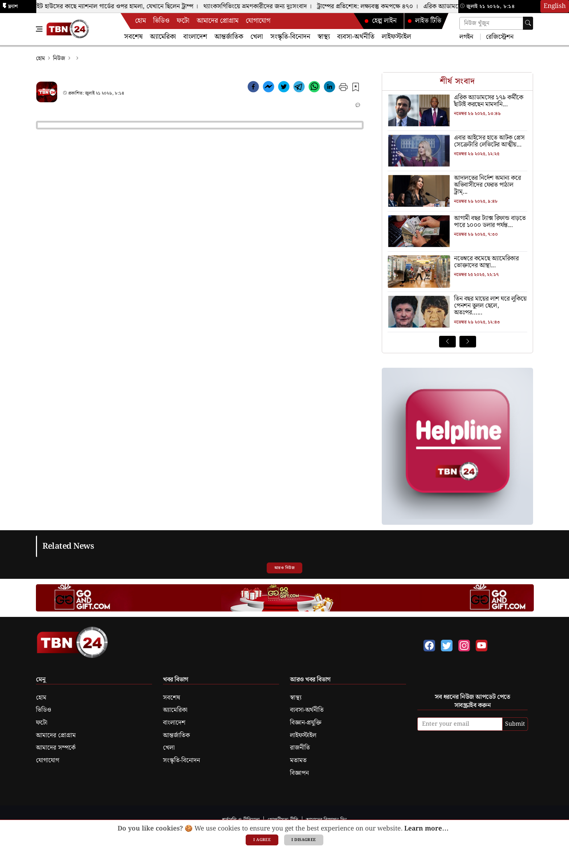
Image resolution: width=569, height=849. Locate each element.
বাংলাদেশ (195, 36)
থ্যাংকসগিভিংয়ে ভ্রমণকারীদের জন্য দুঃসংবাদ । (260, 6)
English (555, 6)
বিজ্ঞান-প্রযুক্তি (306, 723)
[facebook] (253, 88)
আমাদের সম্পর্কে (55, 748)
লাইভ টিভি (424, 20)
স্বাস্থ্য (324, 36)
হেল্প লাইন (380, 20)
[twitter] (284, 88)
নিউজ (59, 58)
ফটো (183, 20)
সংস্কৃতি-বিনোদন (290, 36)
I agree (262, 840)
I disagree (303, 840)
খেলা (256, 36)
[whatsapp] (314, 88)
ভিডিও (161, 20)
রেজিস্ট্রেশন (499, 36)
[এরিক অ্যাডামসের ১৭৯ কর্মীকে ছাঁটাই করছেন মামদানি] (457, 101)
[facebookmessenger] (268, 88)
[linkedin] (329, 88)
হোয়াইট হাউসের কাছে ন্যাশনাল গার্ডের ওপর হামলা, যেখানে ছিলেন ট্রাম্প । (114, 6)
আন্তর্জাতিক (228, 36)
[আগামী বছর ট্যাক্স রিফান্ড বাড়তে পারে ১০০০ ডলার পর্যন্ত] (457, 222)
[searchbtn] (528, 23)
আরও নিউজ (284, 568)
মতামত (298, 760)
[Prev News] (447, 341)
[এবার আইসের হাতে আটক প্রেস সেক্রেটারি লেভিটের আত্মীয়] (457, 142)
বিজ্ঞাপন (299, 773)
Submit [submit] (515, 724)
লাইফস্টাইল (396, 36)
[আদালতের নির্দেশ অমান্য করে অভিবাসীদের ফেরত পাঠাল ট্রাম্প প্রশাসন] (457, 185)
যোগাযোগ (258, 20)
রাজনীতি (300, 748)
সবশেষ (133, 36)
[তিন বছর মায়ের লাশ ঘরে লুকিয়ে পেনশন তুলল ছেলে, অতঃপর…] (457, 306)
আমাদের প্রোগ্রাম (217, 20)
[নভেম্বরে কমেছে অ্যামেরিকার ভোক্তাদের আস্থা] (457, 262)
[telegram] (299, 88)
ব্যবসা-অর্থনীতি (355, 36)
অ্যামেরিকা (163, 36)
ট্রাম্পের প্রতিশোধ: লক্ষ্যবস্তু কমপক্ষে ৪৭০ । (369, 6)
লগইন (466, 36)
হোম (140, 20)
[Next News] (467, 341)
